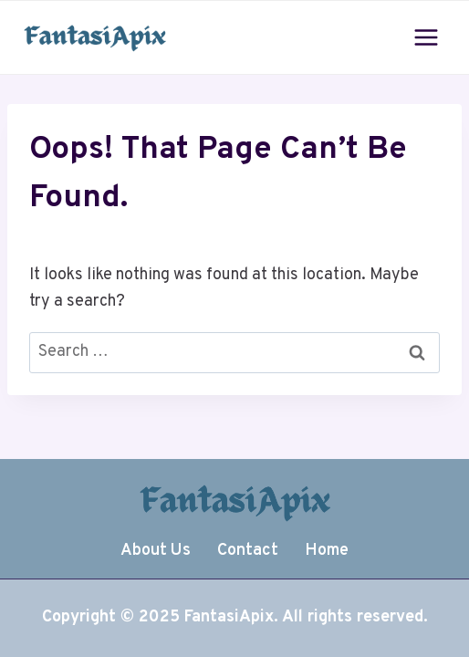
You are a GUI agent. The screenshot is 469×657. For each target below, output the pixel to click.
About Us (155, 550)
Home (327, 550)
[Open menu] (425, 37)
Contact (247, 550)
